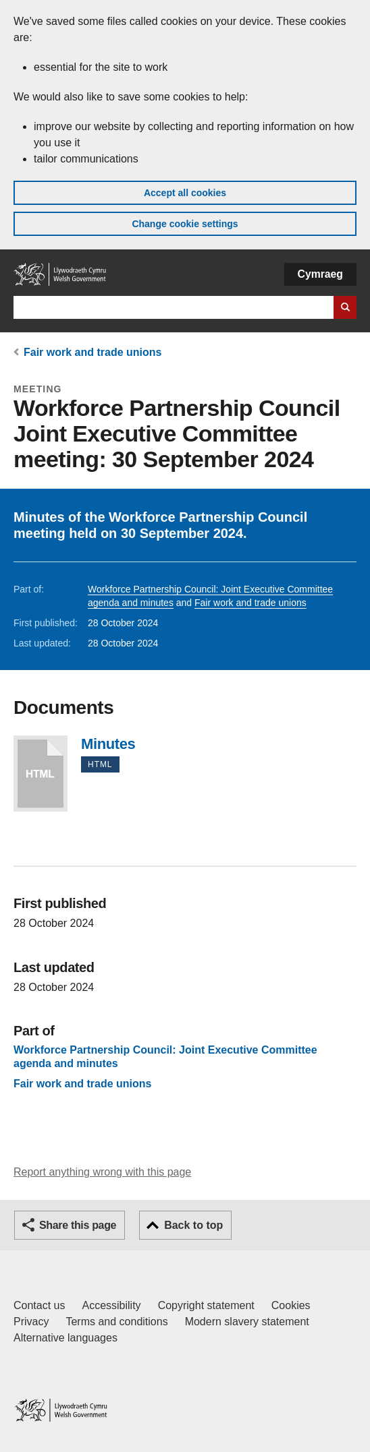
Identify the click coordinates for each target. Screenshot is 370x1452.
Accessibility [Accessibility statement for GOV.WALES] (111, 1305)
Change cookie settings (185, 223)
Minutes (41, 773)
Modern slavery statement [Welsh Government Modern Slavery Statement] (247, 1321)
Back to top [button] (193, 1225)
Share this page (77, 1225)
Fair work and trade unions (92, 352)
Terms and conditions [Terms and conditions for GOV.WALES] (116, 1321)
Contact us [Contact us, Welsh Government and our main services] (39, 1305)
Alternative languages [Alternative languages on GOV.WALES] (65, 1337)
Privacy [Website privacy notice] (31, 1321)
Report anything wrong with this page (102, 1172)
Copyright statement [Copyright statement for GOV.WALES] (206, 1305)
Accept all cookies (185, 192)
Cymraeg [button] (320, 274)
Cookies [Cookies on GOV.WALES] (291, 1305)
